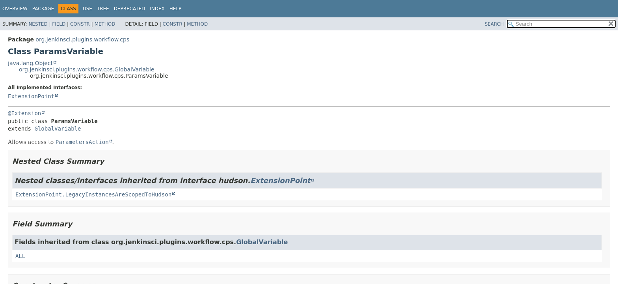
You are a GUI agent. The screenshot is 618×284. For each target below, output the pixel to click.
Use (87, 8)
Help (175, 8)
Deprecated (129, 8)
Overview (15, 8)
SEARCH (494, 24)
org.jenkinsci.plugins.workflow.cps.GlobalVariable (86, 69)
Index (157, 8)
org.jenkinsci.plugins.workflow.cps (82, 39)
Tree (103, 8)
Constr (80, 24)
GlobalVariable (57, 128)
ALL (20, 256)
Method (105, 24)
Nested (37, 24)
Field (58, 24)
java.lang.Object (30, 63)
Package (43, 8)
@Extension (24, 113)
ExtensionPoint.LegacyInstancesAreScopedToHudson (93, 194)
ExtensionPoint (31, 96)
